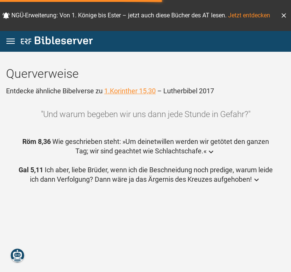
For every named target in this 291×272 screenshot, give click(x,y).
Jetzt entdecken (249, 15)
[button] (284, 15)
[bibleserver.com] (57, 42)
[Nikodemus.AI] (17, 255)
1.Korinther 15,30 (130, 91)
